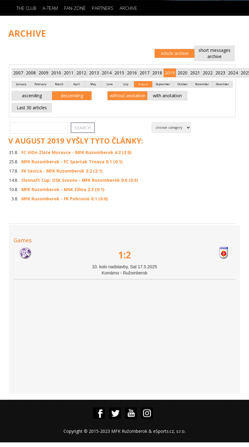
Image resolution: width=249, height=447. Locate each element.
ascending (32, 95)
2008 (31, 73)
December (222, 84)
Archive (128, 8)
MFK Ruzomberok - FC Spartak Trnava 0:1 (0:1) (72, 162)
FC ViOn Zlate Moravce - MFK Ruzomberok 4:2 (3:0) (76, 152)
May (93, 84)
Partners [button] (102, 8)
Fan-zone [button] (75, 8)
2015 (119, 73)
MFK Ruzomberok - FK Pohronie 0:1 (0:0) (64, 199)
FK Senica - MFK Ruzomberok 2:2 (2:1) (62, 171)
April (76, 84)
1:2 (124, 255)
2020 (182, 73)
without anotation (127, 95)
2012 (81, 73)
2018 (157, 73)
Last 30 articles (32, 108)
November (202, 84)
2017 (144, 73)
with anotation (167, 95)
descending (72, 95)
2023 (220, 73)
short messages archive (214, 53)
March (59, 84)
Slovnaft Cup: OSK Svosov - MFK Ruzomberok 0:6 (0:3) (79, 180)
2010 (56, 73)
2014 (107, 73)
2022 (208, 73)
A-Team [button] (50, 8)
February (41, 84)
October (183, 84)
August (143, 84)
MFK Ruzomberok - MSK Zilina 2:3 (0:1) (62, 189)
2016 (132, 73)
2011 (69, 73)
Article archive (175, 53)
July (126, 84)
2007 (18, 73)
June (110, 84)
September (163, 84)
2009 (43, 73)
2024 (233, 73)
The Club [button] (26, 8)
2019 (170, 73)
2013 (94, 73)
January (21, 84)
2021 (195, 73)
